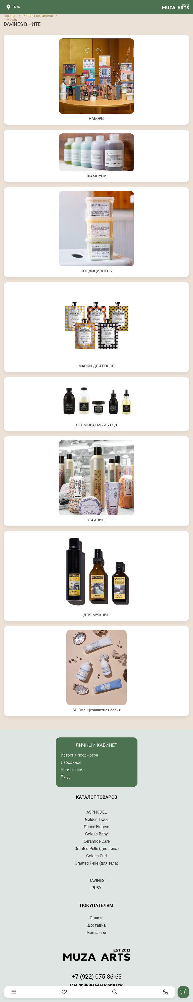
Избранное (71, 762)
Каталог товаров (96, 797)
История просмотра (79, 755)
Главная (10, 16)
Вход (65, 777)
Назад (12, 19)
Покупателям (96, 905)
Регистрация (73, 769)
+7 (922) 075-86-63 (97, 976)
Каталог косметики (38, 16)
